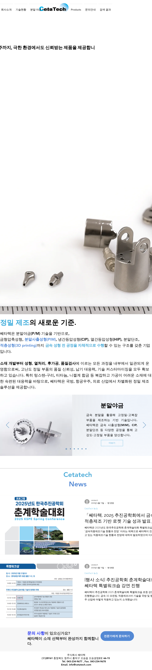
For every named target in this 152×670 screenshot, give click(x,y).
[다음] (144, 425)
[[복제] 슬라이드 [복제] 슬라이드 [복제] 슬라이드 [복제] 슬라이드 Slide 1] (85, 448)
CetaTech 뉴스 (91, 508)
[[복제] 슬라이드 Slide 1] (70, 448)
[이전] (7, 425)
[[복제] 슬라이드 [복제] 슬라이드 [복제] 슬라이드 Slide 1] (78, 448)
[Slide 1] (66, 449)
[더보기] (112, 443)
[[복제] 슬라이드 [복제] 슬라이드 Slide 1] (74, 448)
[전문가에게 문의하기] (117, 636)
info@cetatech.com (80, 664)
